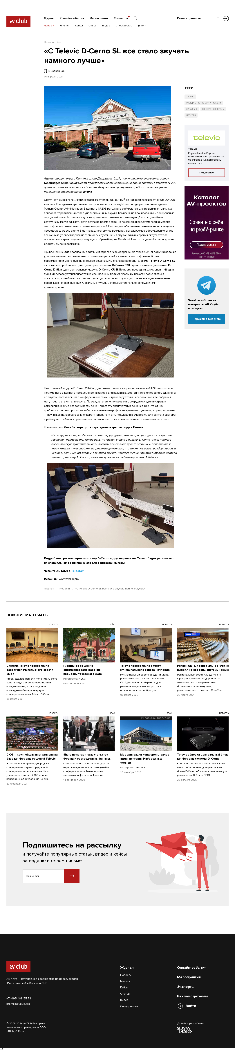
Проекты (191, 115)
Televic (190, 96)
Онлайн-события (72, 18)
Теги (142, 25)
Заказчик (191, 109)
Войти (191, 1006)
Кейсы (79, 25)
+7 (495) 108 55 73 (18, 998)
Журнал (49, 18)
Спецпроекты (124, 25)
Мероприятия (99, 18)
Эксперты (121, 18)
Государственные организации (203, 103)
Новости (49, 25)
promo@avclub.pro (18, 1004)
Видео (106, 25)
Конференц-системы (213, 109)
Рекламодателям (189, 18)
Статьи (92, 25)
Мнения (64, 25)
